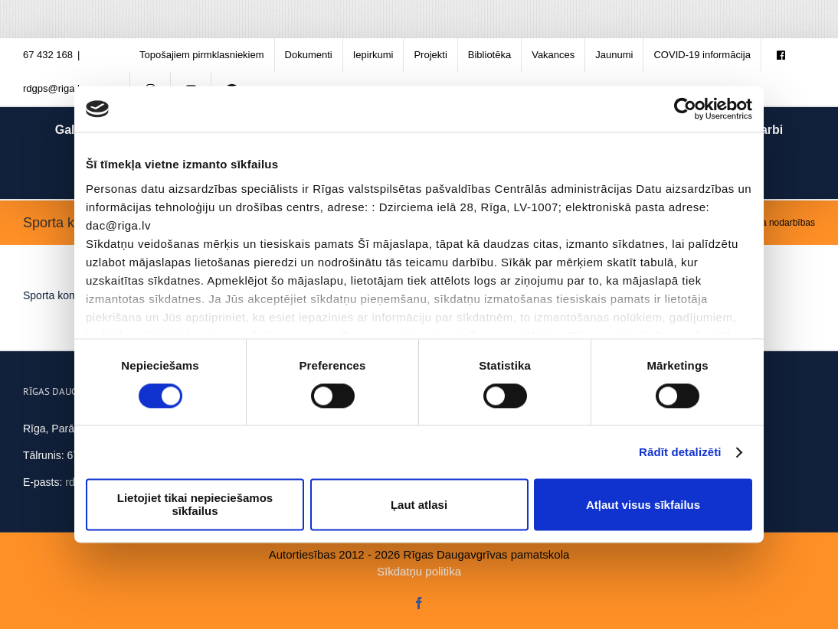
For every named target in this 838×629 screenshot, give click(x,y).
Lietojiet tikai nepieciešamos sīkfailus (195, 505)
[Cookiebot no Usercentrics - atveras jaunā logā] (685, 108)
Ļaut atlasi (419, 504)
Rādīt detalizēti (680, 451)
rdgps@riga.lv (53, 88)
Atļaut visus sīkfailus (643, 504)
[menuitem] (201, 55)
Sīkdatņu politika (419, 571)
